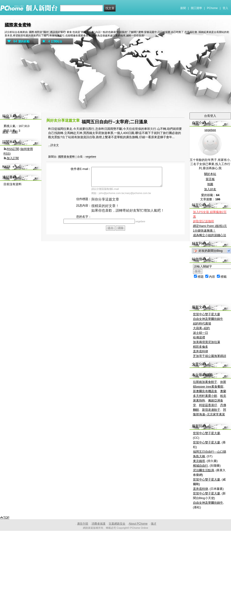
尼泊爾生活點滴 (203, 470)
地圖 (210, 184)
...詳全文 (53, 145)
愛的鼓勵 (17, 41)
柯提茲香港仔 (208, 405)
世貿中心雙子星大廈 (206, 314)
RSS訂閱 (13, 149)
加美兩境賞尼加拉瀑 (206, 342)
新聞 (183, 8)
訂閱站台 (51, 41)
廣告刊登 (82, 523)
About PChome (138, 523)
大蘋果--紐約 (201, 328)
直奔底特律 (200, 351)
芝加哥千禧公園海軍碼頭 (209, 356)
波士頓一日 (200, 332)
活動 (15, 132)
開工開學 (196, 8)
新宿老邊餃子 (211, 409)
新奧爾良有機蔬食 (205, 391)
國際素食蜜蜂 (18, 24)
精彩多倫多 (200, 346)
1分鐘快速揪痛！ (204, 230)
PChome (212, 8)
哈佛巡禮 (199, 337)
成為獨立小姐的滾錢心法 (209, 235)
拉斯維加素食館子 (205, 382)
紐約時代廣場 (202, 323)
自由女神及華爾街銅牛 (208, 319)
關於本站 (210, 174)
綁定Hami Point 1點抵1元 (210, 226)
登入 (225, 8)
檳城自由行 (200, 465)
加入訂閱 (13, 158)
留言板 (210, 179)
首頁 (5, 132)
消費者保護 (98, 523)
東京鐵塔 (199, 461)
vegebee (90, 156)
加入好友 (210, 189)
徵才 (153, 523)
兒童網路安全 (117, 523)
